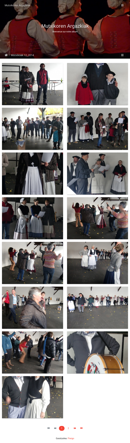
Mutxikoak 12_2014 (22, 55)
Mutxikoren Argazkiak (17, 5)
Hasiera (6, 55)
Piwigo (71, 438)
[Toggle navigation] (122, 5)
